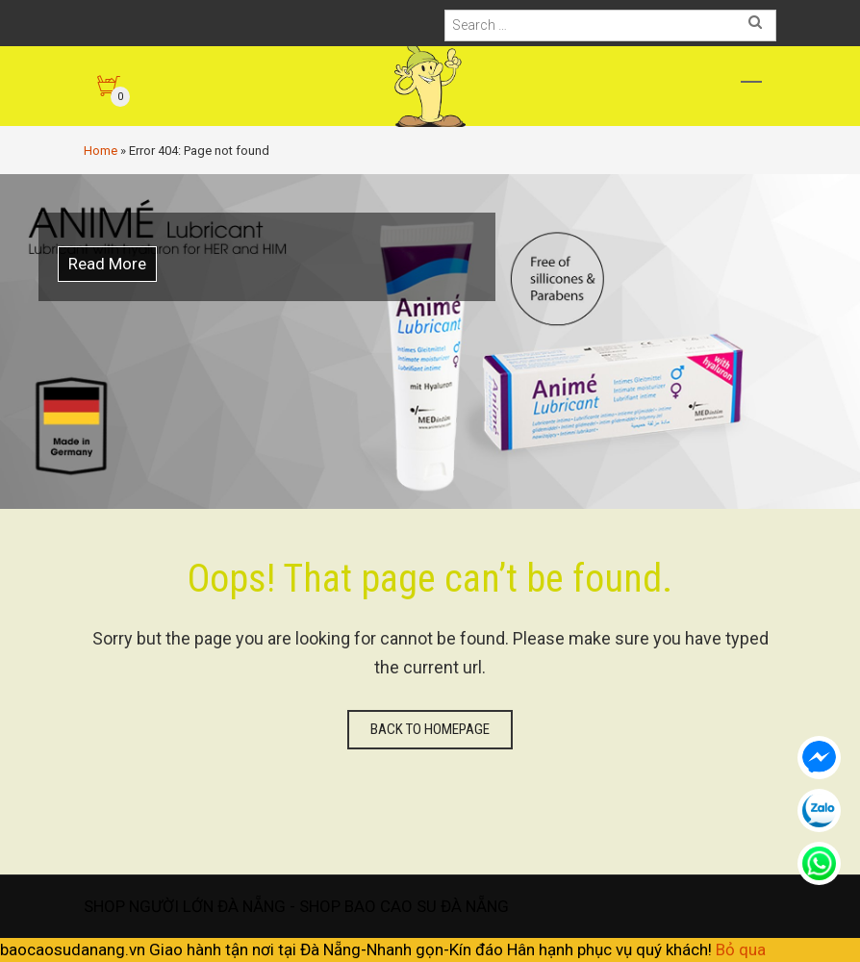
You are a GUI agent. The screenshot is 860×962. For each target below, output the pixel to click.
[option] (430, 341)
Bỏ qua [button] (741, 949)
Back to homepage (430, 729)
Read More (107, 263)
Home (100, 150)
